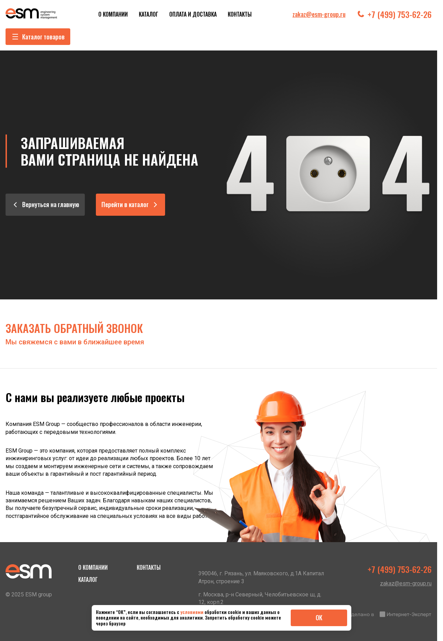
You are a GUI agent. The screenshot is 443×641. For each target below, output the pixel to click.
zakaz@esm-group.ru (318, 14)
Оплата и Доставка (193, 14)
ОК (319, 617)
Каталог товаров (38, 36)
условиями (192, 611)
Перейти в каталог (130, 204)
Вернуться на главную (45, 204)
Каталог (148, 14)
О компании (113, 14)
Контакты (240, 14)
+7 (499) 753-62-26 (394, 14)
